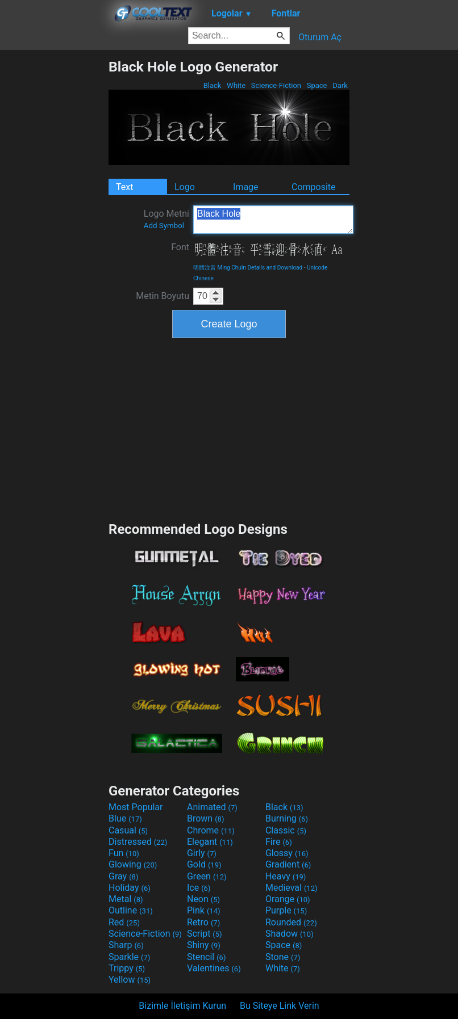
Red (124, 922)
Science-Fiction (276, 85)
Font (180, 247)
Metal (126, 899)
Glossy (287, 853)
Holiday (130, 887)
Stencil (206, 956)
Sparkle (129, 956)
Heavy (285, 876)
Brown (205, 818)
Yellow (130, 979)
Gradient (288, 864)
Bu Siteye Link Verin (279, 1005)
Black (212, 85)
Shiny (203, 945)
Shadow (289, 933)
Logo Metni (166, 219)
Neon (203, 899)
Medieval (291, 887)
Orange (287, 899)
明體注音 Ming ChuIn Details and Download (247, 267)
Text (124, 187)
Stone (282, 956)
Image (246, 187)
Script (204, 933)
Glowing (133, 864)
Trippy (127, 968)
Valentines (214, 968)
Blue (125, 818)
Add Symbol (164, 225)
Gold (204, 864)
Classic (285, 830)
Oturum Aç (320, 37)
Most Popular (136, 807)
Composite (314, 187)
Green (207, 876)
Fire (278, 841)
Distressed (138, 841)
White (236, 85)
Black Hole (273, 219)
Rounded (291, 922)
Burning (286, 818)
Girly (201, 853)
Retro (203, 922)
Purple (286, 910)
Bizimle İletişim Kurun (182, 1005)
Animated (212, 807)
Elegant (210, 841)
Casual (128, 830)
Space (316, 85)
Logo (184, 187)
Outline (131, 910)
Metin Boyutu (162, 295)
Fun (124, 853)
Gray (123, 876)
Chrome (211, 830)
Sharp (126, 945)
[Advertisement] (54, 228)
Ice (198, 887)
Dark (340, 85)
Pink (203, 910)
